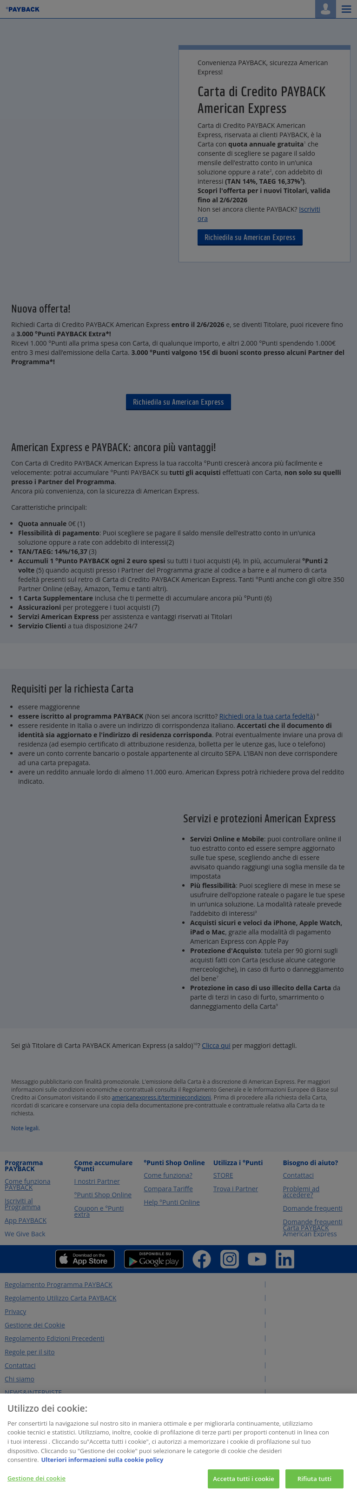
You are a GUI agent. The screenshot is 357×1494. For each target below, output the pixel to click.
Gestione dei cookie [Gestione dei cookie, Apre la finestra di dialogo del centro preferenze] (36, 1484)
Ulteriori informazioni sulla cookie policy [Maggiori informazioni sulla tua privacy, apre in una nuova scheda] (102, 1466)
